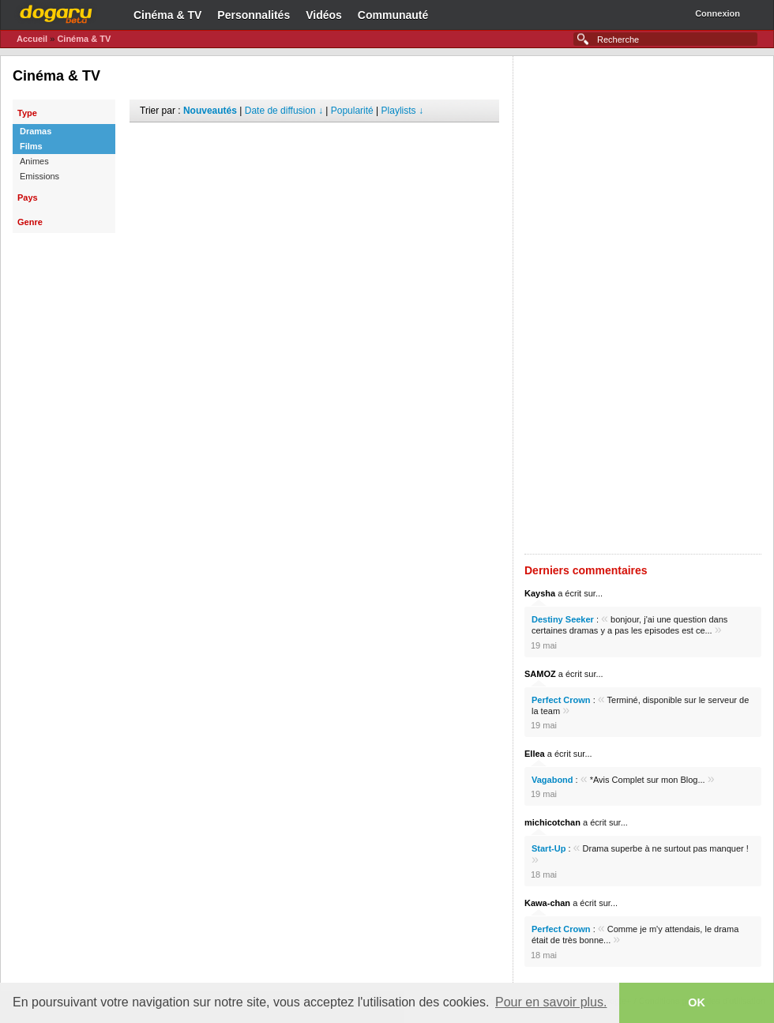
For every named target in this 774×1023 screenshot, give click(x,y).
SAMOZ (540, 674)
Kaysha (539, 593)
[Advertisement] (314, 146)
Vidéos (324, 15)
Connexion (717, 13)
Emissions (39, 176)
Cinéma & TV (167, 15)
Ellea (534, 753)
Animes (34, 161)
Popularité (352, 110)
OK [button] (696, 1002)
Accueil (32, 38)
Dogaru (56, 12)
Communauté (393, 15)
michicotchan (552, 822)
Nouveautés (210, 110)
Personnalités (253, 15)
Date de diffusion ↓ (284, 110)
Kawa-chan (547, 903)
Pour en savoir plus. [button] (551, 1002)
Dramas (35, 131)
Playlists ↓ (402, 110)
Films (31, 146)
